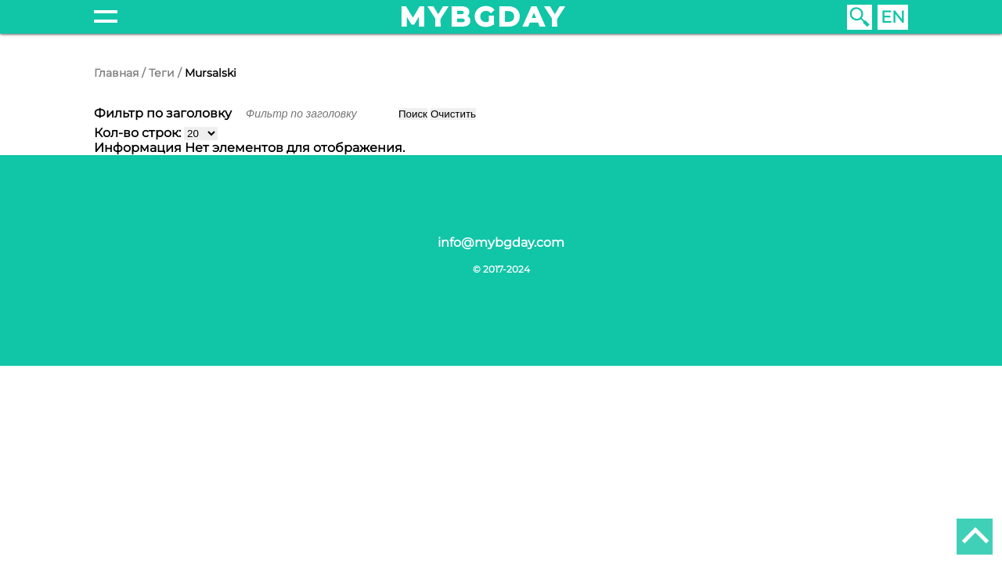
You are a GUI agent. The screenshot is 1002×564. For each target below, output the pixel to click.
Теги (162, 73)
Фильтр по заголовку (164, 113)
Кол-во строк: (139, 132)
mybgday (483, 17)
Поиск (412, 114)
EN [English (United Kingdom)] (893, 17)
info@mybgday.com (501, 242)
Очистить (453, 114)
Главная (116, 73)
